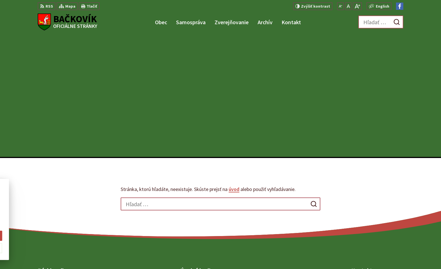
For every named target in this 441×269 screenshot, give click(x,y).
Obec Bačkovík (321, 254)
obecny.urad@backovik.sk (377, 216)
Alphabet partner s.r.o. (248, 254)
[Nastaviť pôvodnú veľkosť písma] (348, 6)
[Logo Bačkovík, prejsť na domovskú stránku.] (67, 22)
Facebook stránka (369, 222)
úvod (234, 67)
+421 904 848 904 (367, 209)
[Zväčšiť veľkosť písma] (357, 6)
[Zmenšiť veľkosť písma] (340, 6)
